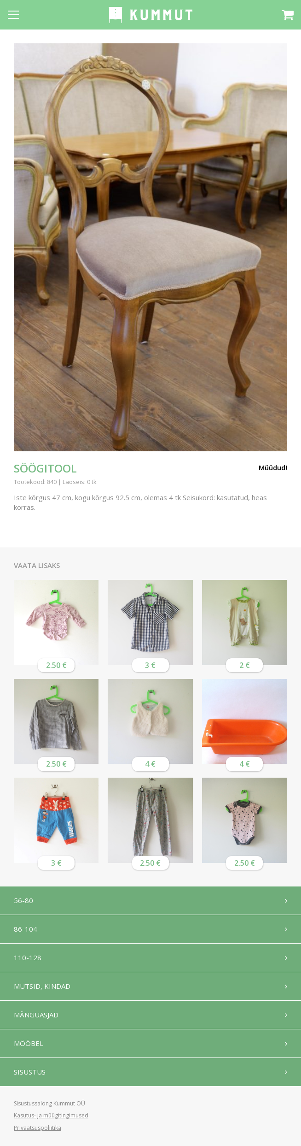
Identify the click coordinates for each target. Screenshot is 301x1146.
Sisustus (30, 1071)
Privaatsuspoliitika (37, 1128)
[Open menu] (13, 15)
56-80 (23, 900)
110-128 (27, 957)
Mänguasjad (36, 1014)
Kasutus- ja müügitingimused (51, 1115)
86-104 (25, 928)
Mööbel (28, 1043)
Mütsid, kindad (42, 986)
